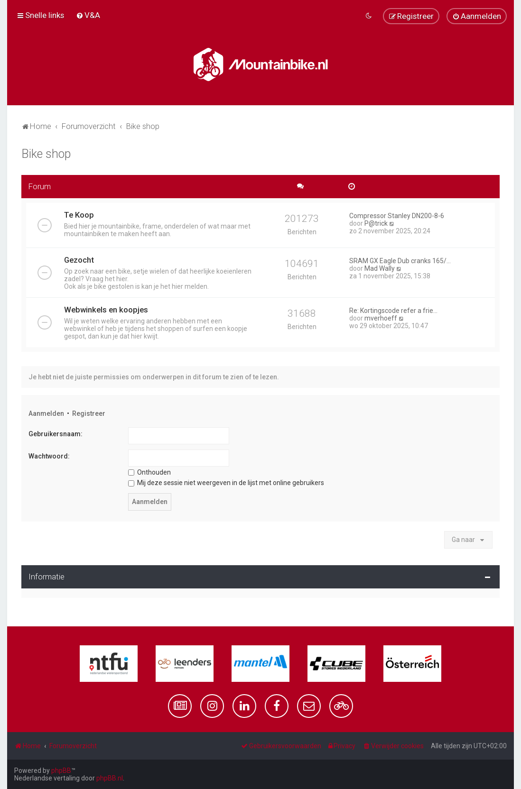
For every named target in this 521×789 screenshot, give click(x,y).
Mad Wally (379, 268)
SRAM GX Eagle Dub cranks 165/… (400, 261)
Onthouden (149, 472)
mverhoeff (380, 318)
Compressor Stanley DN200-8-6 (396, 216)
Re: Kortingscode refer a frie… (393, 310)
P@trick (376, 223)
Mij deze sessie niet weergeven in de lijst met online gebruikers (226, 482)
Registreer (88, 413)
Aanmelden (46, 413)
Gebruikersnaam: (55, 434)
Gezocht (79, 260)
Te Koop (79, 215)
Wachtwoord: (49, 456)
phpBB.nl (109, 778)
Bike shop (46, 154)
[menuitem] (88, 15)
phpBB (61, 770)
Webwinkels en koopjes (106, 309)
